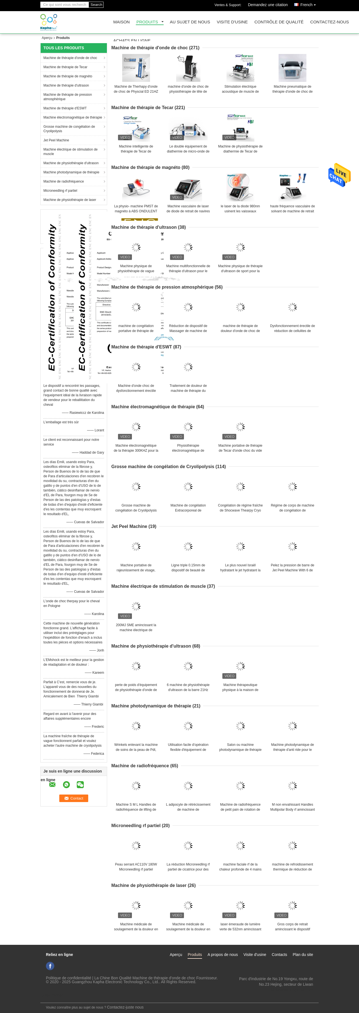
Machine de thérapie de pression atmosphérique (67, 97)
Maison (121, 22)
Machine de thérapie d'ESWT (65, 108)
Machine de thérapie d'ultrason (66, 85)
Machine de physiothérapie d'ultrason (71, 163)
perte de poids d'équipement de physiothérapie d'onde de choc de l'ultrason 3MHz (136, 690)
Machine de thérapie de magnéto (67, 76)
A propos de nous (223, 954)
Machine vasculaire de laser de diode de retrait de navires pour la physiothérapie (188, 211)
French (309, 4)
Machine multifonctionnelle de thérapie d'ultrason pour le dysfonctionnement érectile (188, 271)
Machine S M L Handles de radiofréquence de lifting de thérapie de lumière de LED (136, 810)
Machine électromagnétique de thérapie (72, 117)
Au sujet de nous (190, 22)
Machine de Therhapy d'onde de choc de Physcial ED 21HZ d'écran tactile (136, 92)
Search (96, 5)
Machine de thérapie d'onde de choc (70, 58)
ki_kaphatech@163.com (292, 990)
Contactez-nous (329, 22)
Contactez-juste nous (125, 1007)
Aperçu (47, 38)
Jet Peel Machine (56, 140)
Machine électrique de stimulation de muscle (70, 151)
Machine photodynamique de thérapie (71, 172)
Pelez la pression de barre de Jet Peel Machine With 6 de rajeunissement (292, 570)
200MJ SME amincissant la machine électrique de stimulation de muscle (136, 630)
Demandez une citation (268, 5)
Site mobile (51, 995)
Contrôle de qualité (279, 22)
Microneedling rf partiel (60, 191)
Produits (147, 22)
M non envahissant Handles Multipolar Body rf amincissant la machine (292, 810)
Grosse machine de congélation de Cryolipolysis (69, 129)
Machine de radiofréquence (63, 181)
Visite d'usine (232, 22)
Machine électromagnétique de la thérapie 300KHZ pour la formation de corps (136, 451)
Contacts (279, 954)
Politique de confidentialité (68, 978)
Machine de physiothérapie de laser (69, 200)
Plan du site (303, 954)
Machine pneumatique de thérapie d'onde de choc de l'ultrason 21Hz (292, 92)
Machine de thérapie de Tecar (65, 67)
